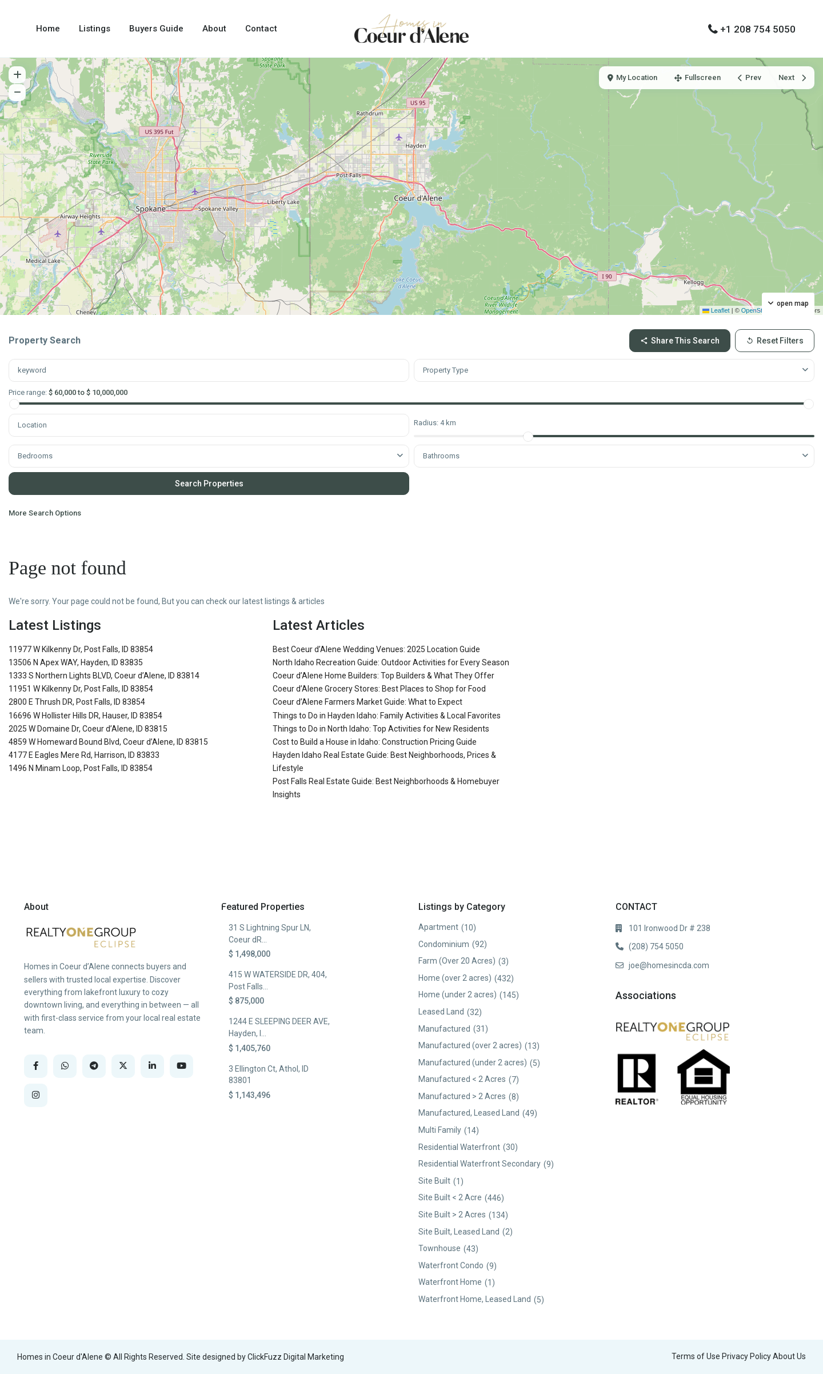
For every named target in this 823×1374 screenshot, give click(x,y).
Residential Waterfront (459, 1147)
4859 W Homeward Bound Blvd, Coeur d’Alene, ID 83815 (108, 741)
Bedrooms (35, 456)
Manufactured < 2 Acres (462, 1079)
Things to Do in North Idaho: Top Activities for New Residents (381, 728)
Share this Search (680, 340)
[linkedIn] (152, 1066)
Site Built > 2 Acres (452, 1214)
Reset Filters (775, 340)
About (214, 28)
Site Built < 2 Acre (450, 1197)
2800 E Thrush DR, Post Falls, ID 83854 (77, 701)
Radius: (435, 422)
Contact (261, 28)
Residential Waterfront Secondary (479, 1163)
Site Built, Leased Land (459, 1231)
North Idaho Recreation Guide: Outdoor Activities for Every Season (391, 662)
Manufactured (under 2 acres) (472, 1062)
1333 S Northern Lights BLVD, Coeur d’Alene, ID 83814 (104, 675)
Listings (94, 28)
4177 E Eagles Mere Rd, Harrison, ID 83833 (84, 755)
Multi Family (439, 1130)
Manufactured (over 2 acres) (470, 1045)
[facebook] (35, 1066)
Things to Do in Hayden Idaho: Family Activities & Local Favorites (387, 715)
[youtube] (181, 1066)
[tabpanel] (411, 441)
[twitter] (123, 1066)
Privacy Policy (746, 1356)
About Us (789, 1356)
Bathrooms (441, 456)
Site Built (434, 1180)
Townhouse (439, 1248)
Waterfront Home (450, 1282)
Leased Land (441, 1011)
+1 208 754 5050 (758, 29)
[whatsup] (65, 1066)
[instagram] (35, 1095)
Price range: (28, 392)
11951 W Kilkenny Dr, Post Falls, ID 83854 (81, 688)
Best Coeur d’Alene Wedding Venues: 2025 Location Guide (376, 649)
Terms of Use (696, 1356)
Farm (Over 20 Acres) (457, 960)
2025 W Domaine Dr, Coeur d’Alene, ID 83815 (88, 728)
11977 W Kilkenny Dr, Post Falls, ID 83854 (81, 649)
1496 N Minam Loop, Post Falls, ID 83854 (81, 768)
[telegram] (94, 1066)
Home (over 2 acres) (455, 977)
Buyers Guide (156, 28)
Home (48, 28)
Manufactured (444, 1028)
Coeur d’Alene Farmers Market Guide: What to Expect (367, 701)
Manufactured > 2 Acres (462, 1096)
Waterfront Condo (451, 1265)
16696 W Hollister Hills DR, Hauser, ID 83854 (85, 715)
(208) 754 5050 (656, 946)
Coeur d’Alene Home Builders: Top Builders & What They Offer (383, 675)
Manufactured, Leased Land (469, 1112)
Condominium (443, 944)
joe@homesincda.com (669, 965)
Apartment (438, 927)
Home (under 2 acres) (457, 994)
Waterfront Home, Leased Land (474, 1299)
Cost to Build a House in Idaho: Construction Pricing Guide (375, 741)
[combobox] (614, 370)
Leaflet (716, 310)
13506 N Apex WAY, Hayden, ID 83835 (76, 662)
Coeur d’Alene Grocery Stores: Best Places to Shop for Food (379, 688)
